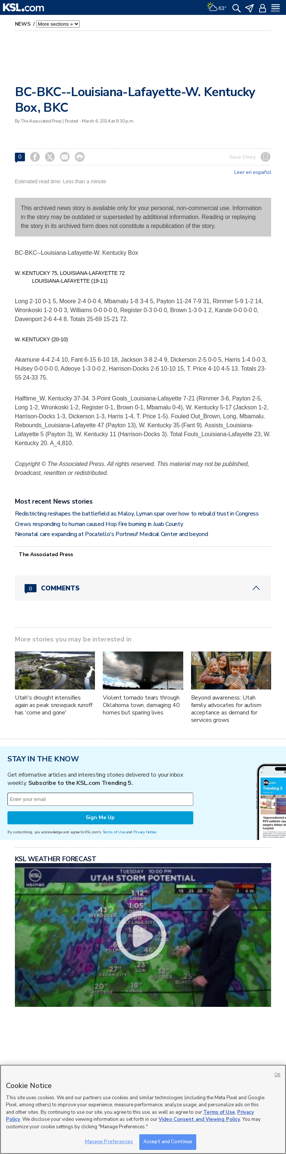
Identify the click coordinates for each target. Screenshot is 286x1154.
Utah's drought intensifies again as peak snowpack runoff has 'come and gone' (53, 705)
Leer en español (252, 172)
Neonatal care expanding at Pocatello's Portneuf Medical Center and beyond (111, 534)
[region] (143, 1109)
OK (277, 1075)
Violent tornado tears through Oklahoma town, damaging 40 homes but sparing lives (141, 705)
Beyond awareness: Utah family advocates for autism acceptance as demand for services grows (226, 709)
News (23, 24)
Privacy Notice (144, 832)
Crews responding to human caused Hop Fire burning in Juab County (99, 524)
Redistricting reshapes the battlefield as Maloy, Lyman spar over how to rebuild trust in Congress (137, 514)
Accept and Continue (167, 1141)
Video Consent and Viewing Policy (199, 1119)
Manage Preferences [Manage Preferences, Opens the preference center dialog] (109, 1141)
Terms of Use (113, 832)
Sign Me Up (100, 817)
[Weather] (216, 7)
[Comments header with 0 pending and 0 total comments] (143, 588)
